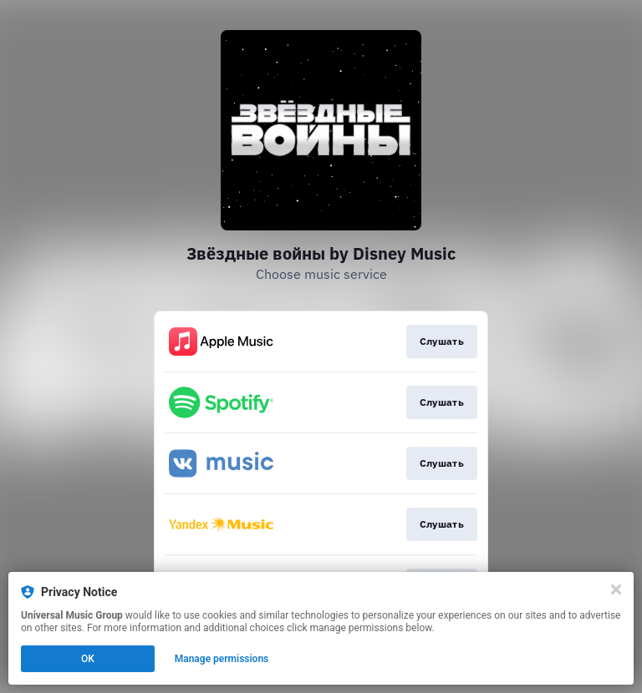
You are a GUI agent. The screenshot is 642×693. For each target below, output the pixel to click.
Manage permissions (222, 659)
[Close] (616, 589)
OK (87, 659)
